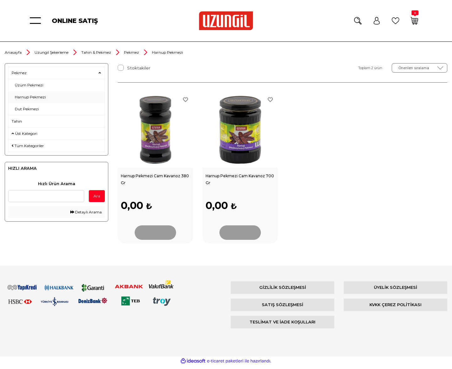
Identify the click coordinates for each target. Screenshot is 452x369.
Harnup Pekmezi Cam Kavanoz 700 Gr (238, 179)
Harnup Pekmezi (167, 52)
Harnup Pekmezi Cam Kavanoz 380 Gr (153, 179)
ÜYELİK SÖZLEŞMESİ (395, 290)
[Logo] (226, 20)
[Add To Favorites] (185, 99)
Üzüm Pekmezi (29, 85)
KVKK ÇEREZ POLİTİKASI (395, 308)
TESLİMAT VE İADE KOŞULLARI (282, 325)
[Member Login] (377, 21)
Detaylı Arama (86, 212)
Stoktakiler (138, 67)
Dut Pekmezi (27, 109)
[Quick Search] (46, 196)
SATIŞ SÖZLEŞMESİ (282, 308)
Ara (97, 196)
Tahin (17, 121)
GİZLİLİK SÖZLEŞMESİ (282, 290)
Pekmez (19, 72)
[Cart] (414, 21)
